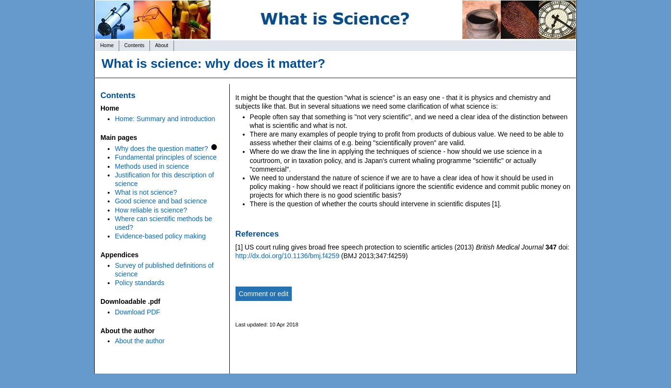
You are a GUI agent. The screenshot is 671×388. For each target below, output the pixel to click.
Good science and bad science (161, 201)
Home (107, 45)
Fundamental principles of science (166, 157)
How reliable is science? (151, 210)
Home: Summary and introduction (165, 119)
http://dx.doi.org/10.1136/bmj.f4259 (287, 256)
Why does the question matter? (161, 148)
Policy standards (139, 283)
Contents (134, 45)
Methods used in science (152, 166)
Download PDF (137, 312)
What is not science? (146, 192)
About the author (140, 341)
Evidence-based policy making (160, 236)
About (161, 45)
